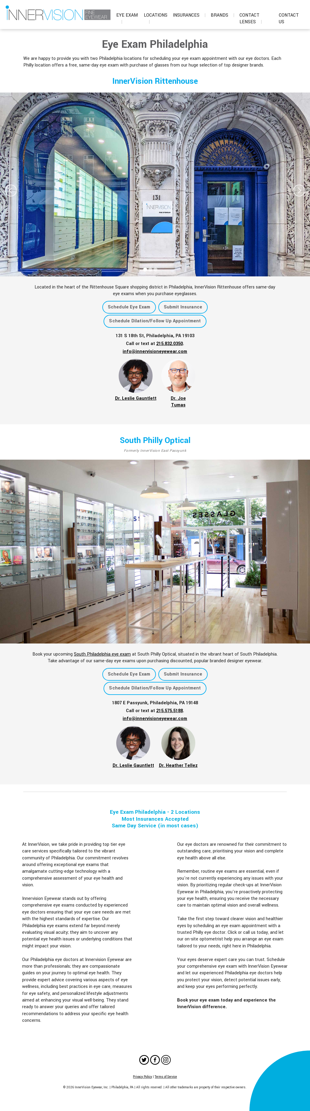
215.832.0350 (169, 343)
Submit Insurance (183, 307)
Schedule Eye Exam (129, 307)
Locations (155, 18)
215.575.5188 (169, 711)
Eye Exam (127, 18)
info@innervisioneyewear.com (155, 351)
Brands (223, 15)
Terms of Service (166, 1076)
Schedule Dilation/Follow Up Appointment (155, 321)
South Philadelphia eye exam (102, 654)
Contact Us (289, 18)
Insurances (189, 15)
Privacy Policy (142, 1076)
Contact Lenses (250, 18)
